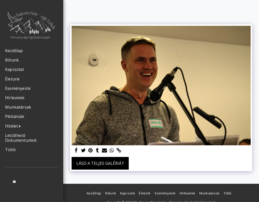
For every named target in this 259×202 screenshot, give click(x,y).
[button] (14, 126)
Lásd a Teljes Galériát (100, 163)
